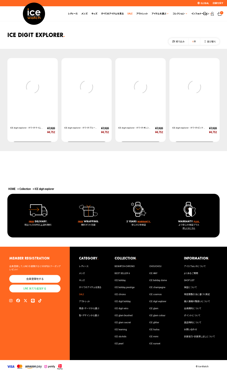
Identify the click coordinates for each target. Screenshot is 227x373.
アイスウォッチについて (195, 266)
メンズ (70, 13)
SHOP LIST (189, 280)
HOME (12, 189)
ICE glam (153, 308)
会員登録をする (35, 278)
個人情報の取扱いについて (197, 301)
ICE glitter (154, 322)
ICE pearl (119, 343)
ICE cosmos (155, 294)
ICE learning (121, 329)
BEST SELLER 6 (122, 273)
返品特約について (192, 322)
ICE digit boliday (123, 301)
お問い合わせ (190, 329)
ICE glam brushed (124, 315)
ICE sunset (154, 343)
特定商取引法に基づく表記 (197, 294)
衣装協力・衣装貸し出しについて (199, 336)
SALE (115, 13)
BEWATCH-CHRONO (125, 266)
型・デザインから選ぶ (89, 315)
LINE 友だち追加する (34, 288)
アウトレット (128, 13)
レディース (58, 13)
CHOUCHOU (155, 266)
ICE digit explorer (157, 301)
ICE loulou (154, 329)
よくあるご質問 (191, 273)
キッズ (80, 13)
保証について (190, 287)
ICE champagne (157, 287)
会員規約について (192, 308)
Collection (25, 189)
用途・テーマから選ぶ (89, 308)
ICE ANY (153, 273)
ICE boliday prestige (125, 287)
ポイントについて (192, 315)
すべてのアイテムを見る (98, 13)
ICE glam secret (123, 322)
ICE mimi (153, 336)
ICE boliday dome (158, 280)
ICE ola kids (120, 336)
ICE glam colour (157, 315)
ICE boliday (120, 280)
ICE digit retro (121, 308)
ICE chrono (120, 294)
